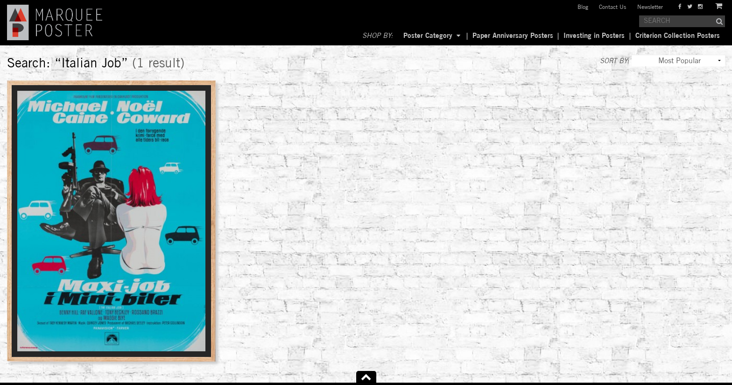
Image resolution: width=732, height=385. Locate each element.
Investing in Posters (594, 36)
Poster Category (427, 36)
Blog (582, 7)
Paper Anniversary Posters (512, 36)
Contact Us (612, 7)
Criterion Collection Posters (677, 36)
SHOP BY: (377, 36)
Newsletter (650, 7)
